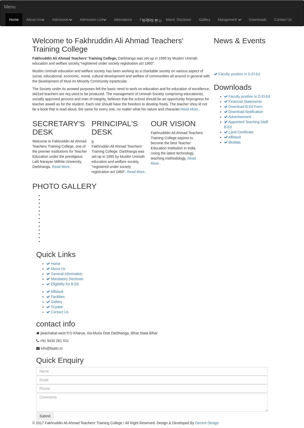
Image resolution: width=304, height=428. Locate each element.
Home (14, 20)
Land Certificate (239, 132)
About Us (35, 20)
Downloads (258, 20)
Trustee (54, 307)
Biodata (232, 142)
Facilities (55, 297)
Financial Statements (243, 101)
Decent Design (207, 423)
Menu (10, 6)
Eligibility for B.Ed (62, 284)
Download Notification (243, 112)
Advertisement (237, 117)
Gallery (54, 302)
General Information (64, 274)
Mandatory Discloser (65, 279)
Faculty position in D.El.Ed (237, 75)
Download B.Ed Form (243, 107)
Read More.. (190, 109)
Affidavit (232, 137)
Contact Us (283, 20)
